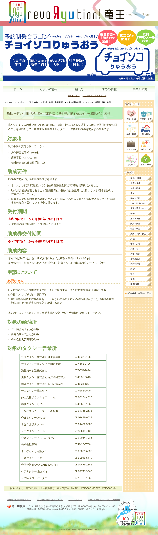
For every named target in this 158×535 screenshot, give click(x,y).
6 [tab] (90, 84)
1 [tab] (67, 84)
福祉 (22, 102)
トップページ (10, 102)
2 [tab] (72, 84)
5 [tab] (85, 84)
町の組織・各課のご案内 (139, 293)
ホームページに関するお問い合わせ (104, 499)
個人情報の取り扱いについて (50, 499)
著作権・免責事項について (19, 499)
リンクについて (75, 499)
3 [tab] (76, 84)
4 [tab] (81, 84)
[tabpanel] (79, 53)
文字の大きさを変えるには (94, 95)
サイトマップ (74, 95)
